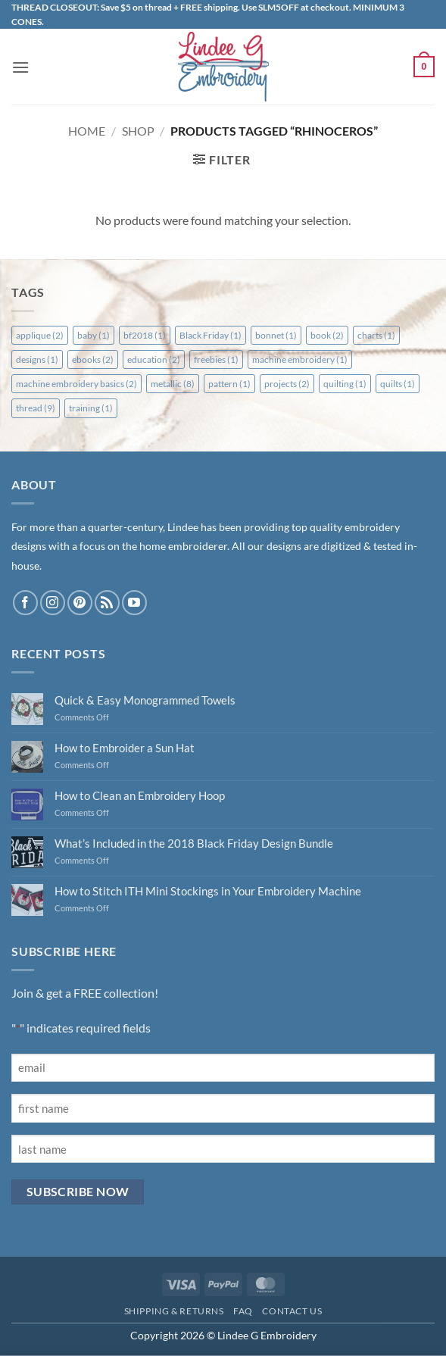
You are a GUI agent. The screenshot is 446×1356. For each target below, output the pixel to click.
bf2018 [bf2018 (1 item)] (144, 335)
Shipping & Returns (174, 1311)
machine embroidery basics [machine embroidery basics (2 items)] (76, 383)
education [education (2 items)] (153, 359)
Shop (138, 130)
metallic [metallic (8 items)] (173, 383)
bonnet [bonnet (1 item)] (276, 335)
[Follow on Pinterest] (79, 602)
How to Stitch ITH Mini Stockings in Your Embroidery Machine (208, 891)
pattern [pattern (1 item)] (229, 383)
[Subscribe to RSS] (107, 602)
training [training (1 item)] (91, 408)
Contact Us (292, 1311)
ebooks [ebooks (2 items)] (93, 359)
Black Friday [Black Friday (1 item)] (210, 335)
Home (86, 130)
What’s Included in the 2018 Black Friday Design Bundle (194, 843)
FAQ (243, 1311)
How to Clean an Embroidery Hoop (140, 795)
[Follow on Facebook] (25, 602)
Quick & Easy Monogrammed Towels (145, 700)
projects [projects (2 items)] (287, 383)
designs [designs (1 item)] (37, 359)
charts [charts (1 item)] (376, 335)
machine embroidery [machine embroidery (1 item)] (300, 359)
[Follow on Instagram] (52, 602)
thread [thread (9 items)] (35, 408)
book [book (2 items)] (327, 335)
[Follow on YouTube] (134, 602)
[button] (20, 67)
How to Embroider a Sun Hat (125, 748)
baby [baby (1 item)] (93, 335)
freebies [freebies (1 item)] (216, 359)
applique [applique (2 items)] (40, 335)
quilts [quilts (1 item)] (397, 383)
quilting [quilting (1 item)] (344, 383)
